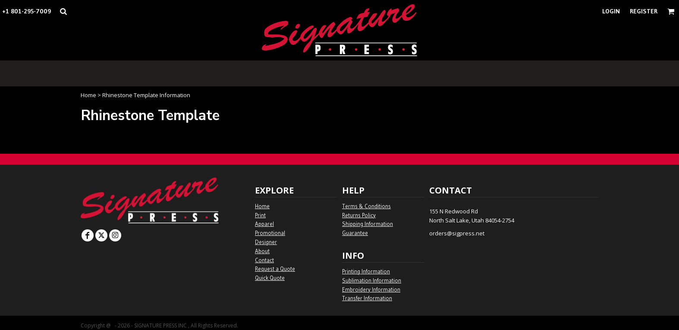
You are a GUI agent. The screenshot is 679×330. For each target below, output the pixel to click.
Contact (264, 260)
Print (260, 215)
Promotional (270, 232)
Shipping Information (367, 223)
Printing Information (366, 271)
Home (88, 95)
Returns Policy (359, 215)
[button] (63, 11)
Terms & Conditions (366, 206)
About (262, 251)
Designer (266, 241)
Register (643, 11)
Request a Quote (275, 268)
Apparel (264, 223)
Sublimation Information (371, 280)
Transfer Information (367, 298)
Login (611, 11)
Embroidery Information (371, 289)
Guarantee (355, 232)
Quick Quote (270, 277)
